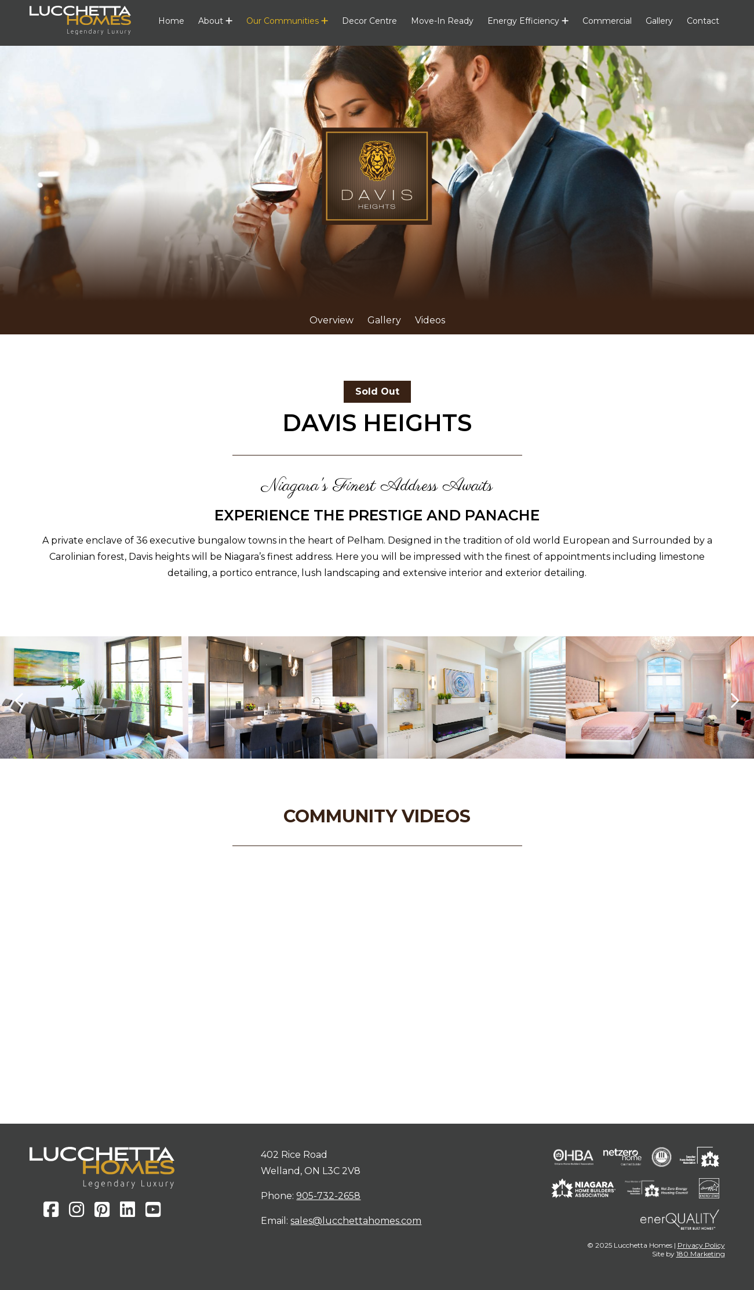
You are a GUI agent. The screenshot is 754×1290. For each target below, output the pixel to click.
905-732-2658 (328, 1195)
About (215, 21)
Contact (703, 21)
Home (171, 21)
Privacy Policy (701, 1245)
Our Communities (287, 21)
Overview (331, 320)
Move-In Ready (442, 21)
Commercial (607, 21)
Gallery (659, 21)
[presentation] (20, 700)
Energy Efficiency (528, 21)
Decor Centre (369, 21)
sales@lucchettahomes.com (355, 1220)
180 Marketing (700, 1253)
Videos (430, 320)
